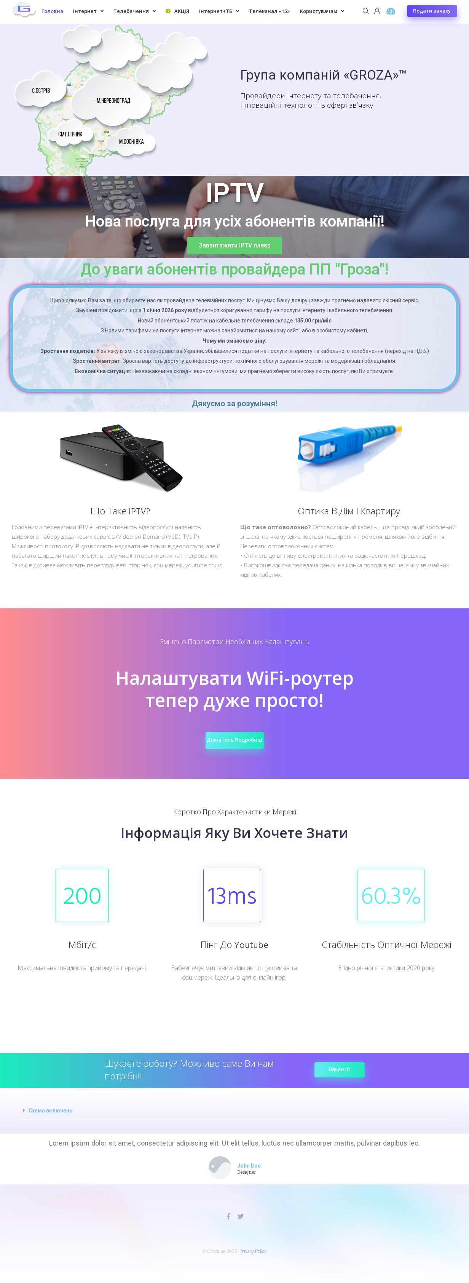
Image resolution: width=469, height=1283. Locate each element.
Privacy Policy (252, 1251)
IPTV (235, 193)
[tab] (234, 1110)
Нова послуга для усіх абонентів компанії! (234, 221)
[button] (234, 242)
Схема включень (50, 1110)
